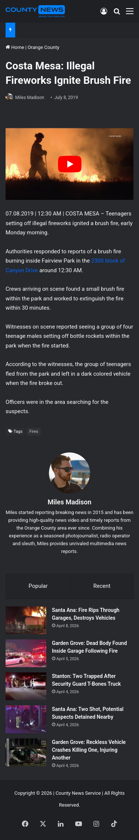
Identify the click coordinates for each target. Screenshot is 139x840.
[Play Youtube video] (69, 164)
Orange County (43, 47)
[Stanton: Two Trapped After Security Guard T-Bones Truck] (26, 686)
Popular (38, 586)
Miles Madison (29, 97)
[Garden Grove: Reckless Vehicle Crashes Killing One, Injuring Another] (26, 752)
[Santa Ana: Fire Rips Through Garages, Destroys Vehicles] (26, 620)
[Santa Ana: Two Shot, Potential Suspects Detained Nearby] (26, 719)
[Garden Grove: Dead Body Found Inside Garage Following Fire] (26, 653)
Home (15, 47)
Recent (101, 586)
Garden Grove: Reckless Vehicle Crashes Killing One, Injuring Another (89, 750)
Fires (33, 431)
